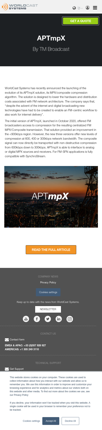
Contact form (14, 339)
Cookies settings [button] (31, 421)
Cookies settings (48, 292)
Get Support (14, 368)
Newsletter (48, 309)
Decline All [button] (70, 421)
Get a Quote (80, 21)
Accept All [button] (51, 421)
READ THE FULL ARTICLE (51, 249)
